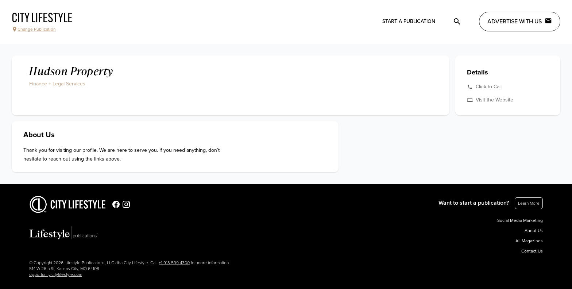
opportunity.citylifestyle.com (55, 274)
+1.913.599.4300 (174, 262)
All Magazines (529, 240)
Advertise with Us (519, 21)
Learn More (529, 203)
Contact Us (532, 251)
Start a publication (408, 21)
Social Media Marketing (520, 220)
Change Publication (34, 29)
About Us (534, 230)
